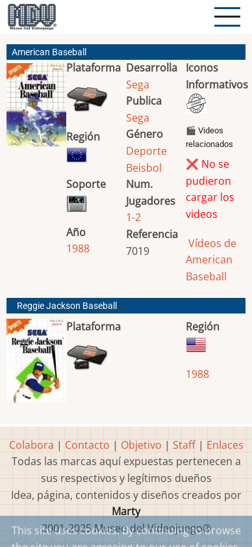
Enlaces (225, 445)
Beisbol (144, 168)
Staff (184, 445)
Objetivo (141, 445)
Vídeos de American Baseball (211, 260)
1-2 (133, 217)
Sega (137, 84)
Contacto (87, 445)
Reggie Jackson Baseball (67, 306)
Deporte (146, 151)
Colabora (31, 445)
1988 (78, 248)
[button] (36, 110)
